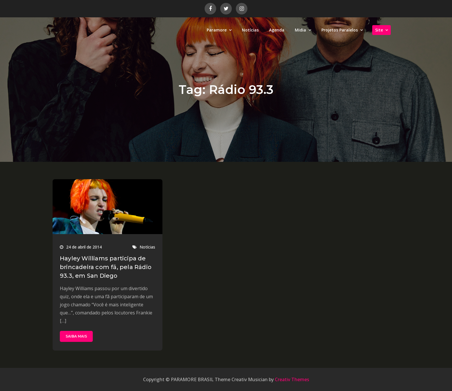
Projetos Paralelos (339, 30)
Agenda (276, 30)
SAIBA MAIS (76, 336)
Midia (300, 30)
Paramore (217, 30)
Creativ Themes (292, 379)
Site (379, 30)
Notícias (250, 30)
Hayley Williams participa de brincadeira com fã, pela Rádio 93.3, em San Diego (105, 267)
